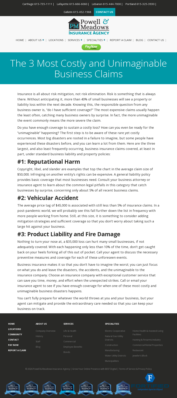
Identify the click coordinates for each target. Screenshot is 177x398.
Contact (13, 339)
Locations (56, 40)
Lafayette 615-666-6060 (72, 4)
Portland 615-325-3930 (140, 4)
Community (15, 334)
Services (75, 40)
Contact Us (155, 40)
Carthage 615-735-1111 (37, 4)
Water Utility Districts (115, 355)
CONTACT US (104, 12)
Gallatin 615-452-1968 (77, 12)
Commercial (69, 341)
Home (20, 40)
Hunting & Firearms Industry (147, 339)
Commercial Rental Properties (148, 345)
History (39, 336)
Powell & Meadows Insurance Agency (52, 368)
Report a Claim (120, 40)
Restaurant (138, 350)
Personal (67, 336)
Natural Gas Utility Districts (114, 338)
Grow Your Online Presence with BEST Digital (94, 368)
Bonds (66, 352)
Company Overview (45, 330)
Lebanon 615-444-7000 (106, 4)
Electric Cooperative (115, 330)
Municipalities (112, 360)
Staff (38, 341)
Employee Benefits (72, 346)
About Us (35, 40)
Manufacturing (112, 350)
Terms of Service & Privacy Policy (135, 368)
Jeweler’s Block (140, 355)
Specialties (96, 40)
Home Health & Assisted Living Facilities (148, 332)
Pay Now (90, 47)
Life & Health (69, 330)
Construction (111, 345)
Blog (139, 40)
